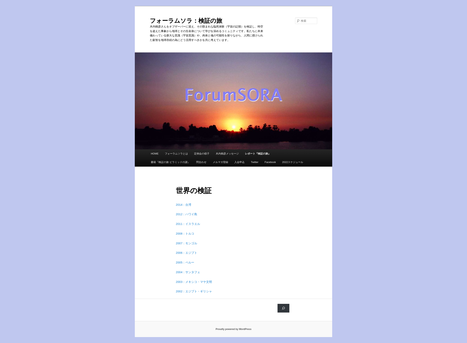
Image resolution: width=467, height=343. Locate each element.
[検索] (283, 308)
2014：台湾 (183, 204)
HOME (154, 153)
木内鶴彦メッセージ (227, 153)
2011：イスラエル (188, 224)
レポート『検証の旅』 (258, 153)
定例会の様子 (201, 153)
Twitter (254, 162)
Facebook (270, 162)
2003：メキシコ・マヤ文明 (194, 281)
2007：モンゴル (186, 243)
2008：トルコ (185, 233)
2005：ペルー (185, 262)
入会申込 (239, 162)
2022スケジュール (292, 162)
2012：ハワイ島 (186, 214)
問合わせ (201, 162)
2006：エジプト (186, 252)
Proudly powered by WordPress (233, 329)
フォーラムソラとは (176, 153)
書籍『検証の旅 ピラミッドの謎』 (170, 162)
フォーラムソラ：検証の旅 (186, 20)
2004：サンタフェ (188, 272)
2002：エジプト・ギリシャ (194, 291)
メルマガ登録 (220, 162)
